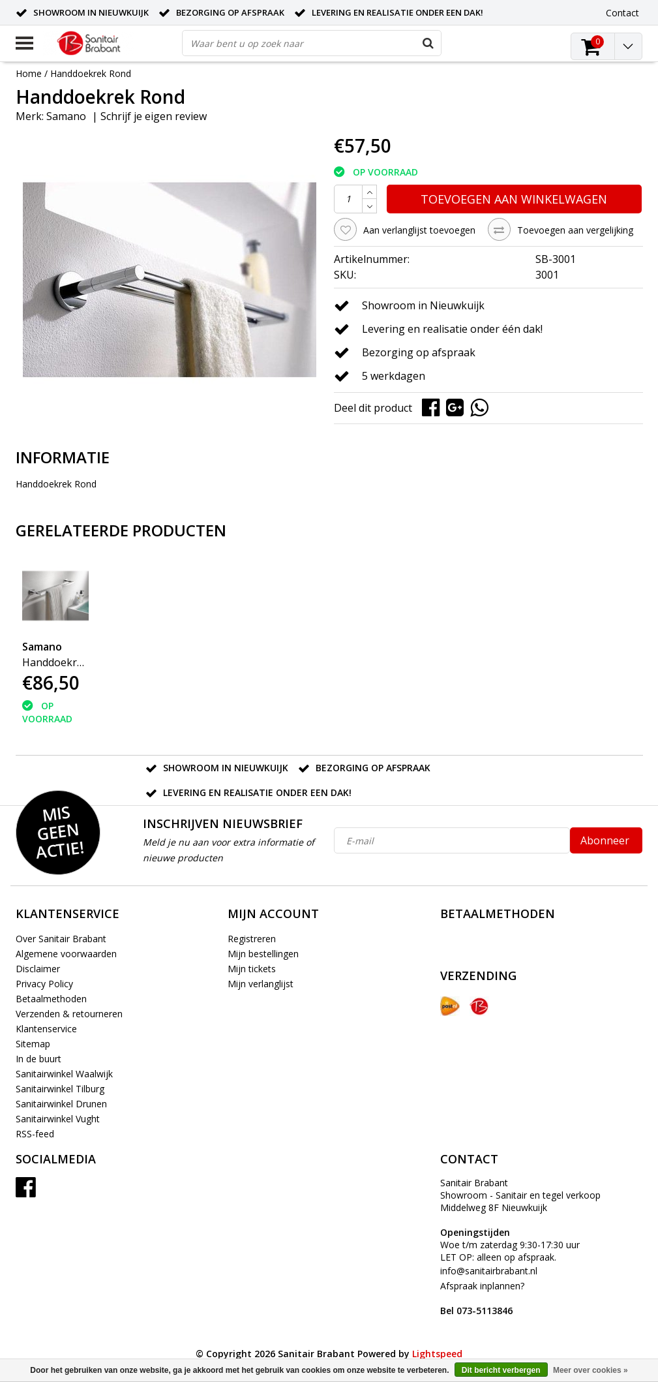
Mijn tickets (252, 968)
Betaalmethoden (51, 998)
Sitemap (33, 1043)
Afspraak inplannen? (482, 1298)
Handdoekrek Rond (90, 73)
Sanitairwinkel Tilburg (60, 1089)
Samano (66, 116)
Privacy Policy (44, 983)
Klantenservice (46, 1028)
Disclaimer (38, 968)
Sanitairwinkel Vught (58, 1119)
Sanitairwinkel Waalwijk (64, 1073)
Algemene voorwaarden (66, 953)
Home (29, 73)
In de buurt (38, 1058)
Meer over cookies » (590, 1370)
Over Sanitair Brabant (61, 938)
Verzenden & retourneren (69, 1013)
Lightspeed (437, 1353)
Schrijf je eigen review (153, 116)
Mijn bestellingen (263, 953)
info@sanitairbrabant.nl (488, 1271)
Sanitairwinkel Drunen (61, 1104)
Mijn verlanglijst (260, 983)
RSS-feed (35, 1134)
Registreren (252, 938)
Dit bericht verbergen (501, 1370)
